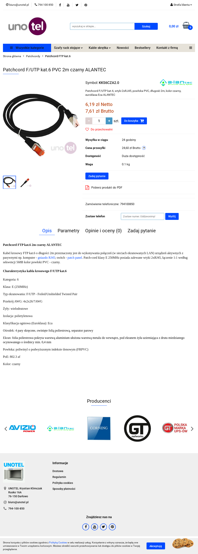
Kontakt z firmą (167, 48)
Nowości (123, 48)
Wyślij (172, 216)
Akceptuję (155, 546)
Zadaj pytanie (97, 176)
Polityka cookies (62, 482)
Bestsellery (142, 48)
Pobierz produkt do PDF (103, 187)
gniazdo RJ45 (46, 257)
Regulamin (59, 477)
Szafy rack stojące (68, 48)
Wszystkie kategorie (27, 48)
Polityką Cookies (58, 542)
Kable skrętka (100, 48)
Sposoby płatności (63, 488)
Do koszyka (134, 121)
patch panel (75, 257)
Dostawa (57, 471)
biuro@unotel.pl (18, 502)
